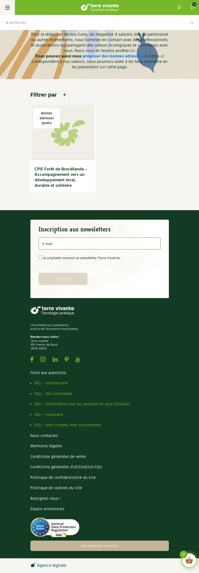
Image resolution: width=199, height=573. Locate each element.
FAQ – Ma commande (53, 393)
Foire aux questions (48, 372)
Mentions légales (46, 446)
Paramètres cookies (99, 546)
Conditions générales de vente (58, 456)
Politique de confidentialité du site (63, 477)
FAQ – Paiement (48, 414)
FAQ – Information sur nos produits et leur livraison (82, 404)
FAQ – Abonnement (51, 383)
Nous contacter (44, 435)
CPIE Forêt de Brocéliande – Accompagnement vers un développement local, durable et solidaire (60, 177)
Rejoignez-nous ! (45, 498)
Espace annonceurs (47, 508)
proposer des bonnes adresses (112, 56)
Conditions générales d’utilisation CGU (66, 467)
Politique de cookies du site (56, 488)
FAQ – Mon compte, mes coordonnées (68, 425)
